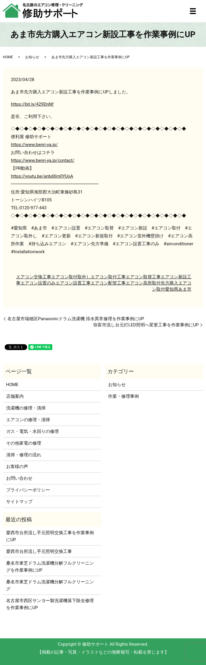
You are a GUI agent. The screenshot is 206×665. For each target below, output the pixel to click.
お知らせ (32, 57)
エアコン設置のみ (38, 283)
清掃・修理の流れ (23, 454)
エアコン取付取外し (71, 277)
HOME (8, 57)
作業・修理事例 (123, 396)
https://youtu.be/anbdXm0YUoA (42, 176)
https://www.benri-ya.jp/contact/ (42, 160)
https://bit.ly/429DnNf (32, 104)
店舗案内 (15, 396)
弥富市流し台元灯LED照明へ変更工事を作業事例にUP (146, 325)
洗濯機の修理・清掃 (26, 408)
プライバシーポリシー (28, 490)
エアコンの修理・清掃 (28, 419)
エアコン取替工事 (143, 277)
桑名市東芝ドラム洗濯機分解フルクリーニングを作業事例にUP (50, 567)
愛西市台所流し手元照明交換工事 (39, 551)
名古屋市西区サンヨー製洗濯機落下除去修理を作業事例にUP (50, 604)
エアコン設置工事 (73, 283)
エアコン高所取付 (143, 283)
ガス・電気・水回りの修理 (32, 431)
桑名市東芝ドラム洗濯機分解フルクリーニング (50, 585)
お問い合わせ (19, 478)
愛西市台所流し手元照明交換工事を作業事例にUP (50, 536)
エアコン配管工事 (108, 283)
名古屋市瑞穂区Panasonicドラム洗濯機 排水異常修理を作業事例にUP (75, 318)
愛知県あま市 (178, 289)
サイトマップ (19, 501)
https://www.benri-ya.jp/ (34, 144)
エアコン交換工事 (33, 277)
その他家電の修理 (23, 443)
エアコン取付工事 (108, 277)
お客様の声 (17, 466)
